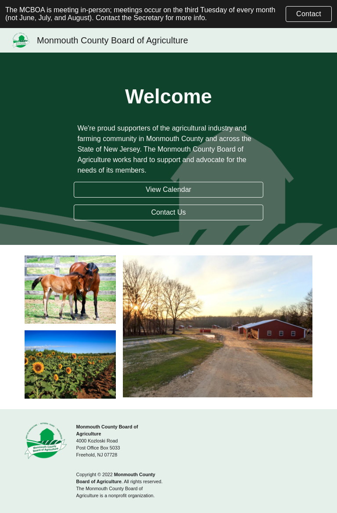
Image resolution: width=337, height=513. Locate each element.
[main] (168, 97)
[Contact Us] (168, 212)
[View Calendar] (168, 190)
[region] (168, 14)
